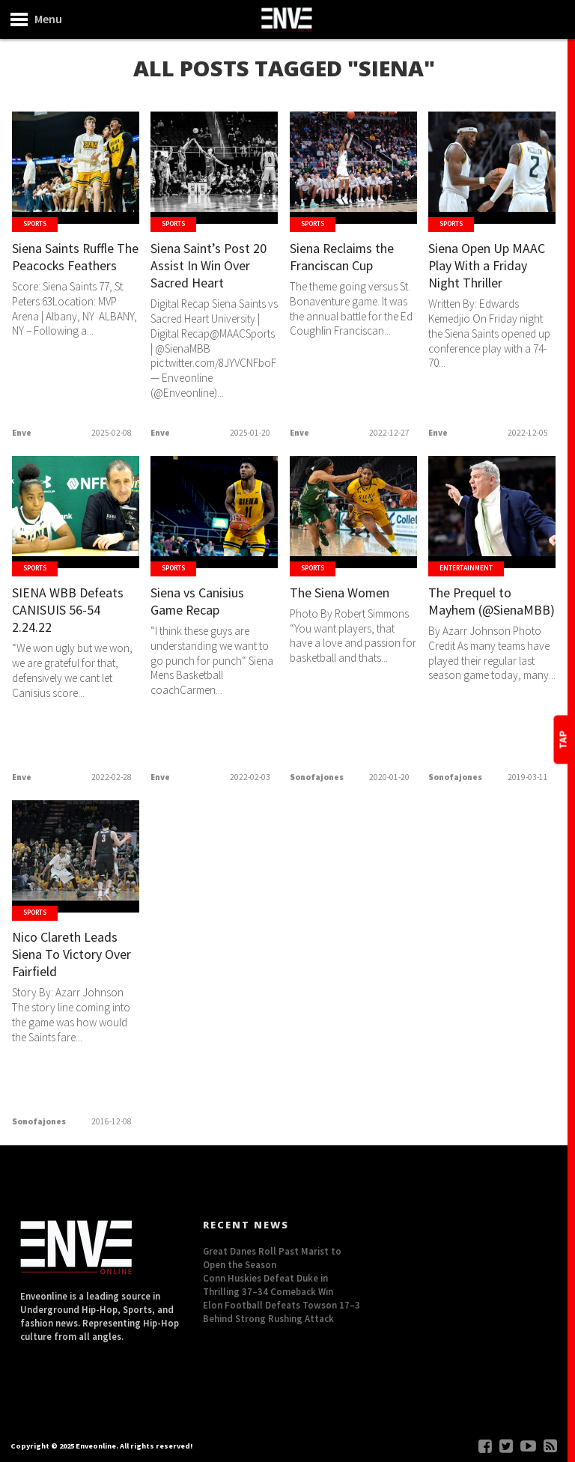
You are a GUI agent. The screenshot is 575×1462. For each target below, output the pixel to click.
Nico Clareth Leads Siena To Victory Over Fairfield (70, 956)
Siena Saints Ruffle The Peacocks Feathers (68, 267)
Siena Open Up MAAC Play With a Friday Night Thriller (490, 267)
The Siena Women (345, 593)
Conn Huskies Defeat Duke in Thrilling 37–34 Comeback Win (268, 1284)
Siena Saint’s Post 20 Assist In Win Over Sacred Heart (214, 267)
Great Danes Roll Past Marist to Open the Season (272, 1257)
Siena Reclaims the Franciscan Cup (348, 258)
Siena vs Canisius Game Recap (201, 602)
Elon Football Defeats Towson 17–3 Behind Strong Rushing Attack (281, 1311)
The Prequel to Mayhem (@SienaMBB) (474, 611)
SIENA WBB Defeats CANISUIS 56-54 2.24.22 (71, 611)
